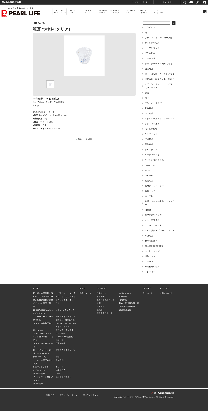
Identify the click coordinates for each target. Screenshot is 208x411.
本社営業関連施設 (127, 307)
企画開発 (123, 297)
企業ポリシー (103, 293)
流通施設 (101, 307)
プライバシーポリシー (69, 395)
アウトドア (167, 2)
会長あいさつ (125, 293)
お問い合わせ (166, 293)
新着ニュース (85, 293)
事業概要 (101, 297)
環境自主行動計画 (105, 313)
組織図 (100, 310)
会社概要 (123, 300)
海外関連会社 (125, 310)
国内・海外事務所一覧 (129, 303)
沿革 (99, 303)
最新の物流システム (106, 300)
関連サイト (51, 395)
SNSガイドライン (90, 395)
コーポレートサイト (139, 2)
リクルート (148, 293)
